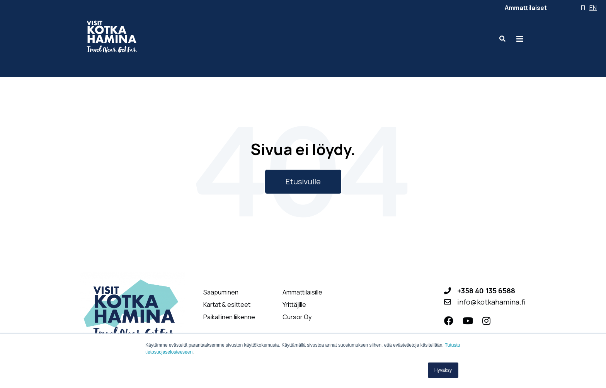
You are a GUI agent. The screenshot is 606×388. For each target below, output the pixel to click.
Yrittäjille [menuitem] (294, 304)
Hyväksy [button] (443, 370)
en (593, 7)
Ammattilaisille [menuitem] (302, 292)
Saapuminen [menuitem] (220, 292)
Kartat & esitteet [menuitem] (226, 304)
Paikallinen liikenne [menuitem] (229, 317)
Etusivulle (303, 181)
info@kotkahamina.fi (491, 301)
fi (583, 7)
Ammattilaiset (526, 7)
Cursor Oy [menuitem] (297, 317)
